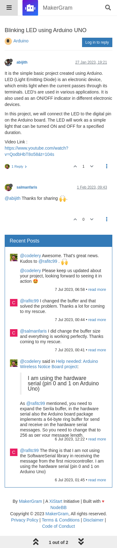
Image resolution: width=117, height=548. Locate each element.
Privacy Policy (24, 519)
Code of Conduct (58, 526)
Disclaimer (93, 519)
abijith (22, 62)
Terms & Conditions (61, 519)
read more (97, 289)
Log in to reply (97, 42)
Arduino (20, 40)
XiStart (55, 501)
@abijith (13, 198)
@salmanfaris (33, 331)
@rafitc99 (47, 261)
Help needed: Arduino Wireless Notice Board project (59, 364)
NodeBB (58, 507)
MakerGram (30, 501)
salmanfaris (27, 187)
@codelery (30, 255)
